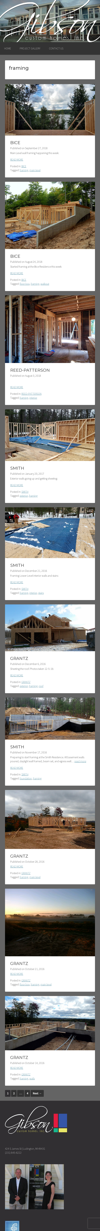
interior (33, 397)
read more (80, 761)
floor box (25, 283)
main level (34, 170)
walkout (44, 283)
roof (41, 686)
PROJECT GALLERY (30, 48)
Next (37, 1093)
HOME (7, 48)
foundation (26, 778)
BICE (15, 142)
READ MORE (16, 159)
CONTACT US (56, 48)
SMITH (17, 468)
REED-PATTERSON (30, 370)
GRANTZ (19, 658)
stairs (41, 593)
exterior (24, 495)
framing (24, 170)
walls (32, 1078)
